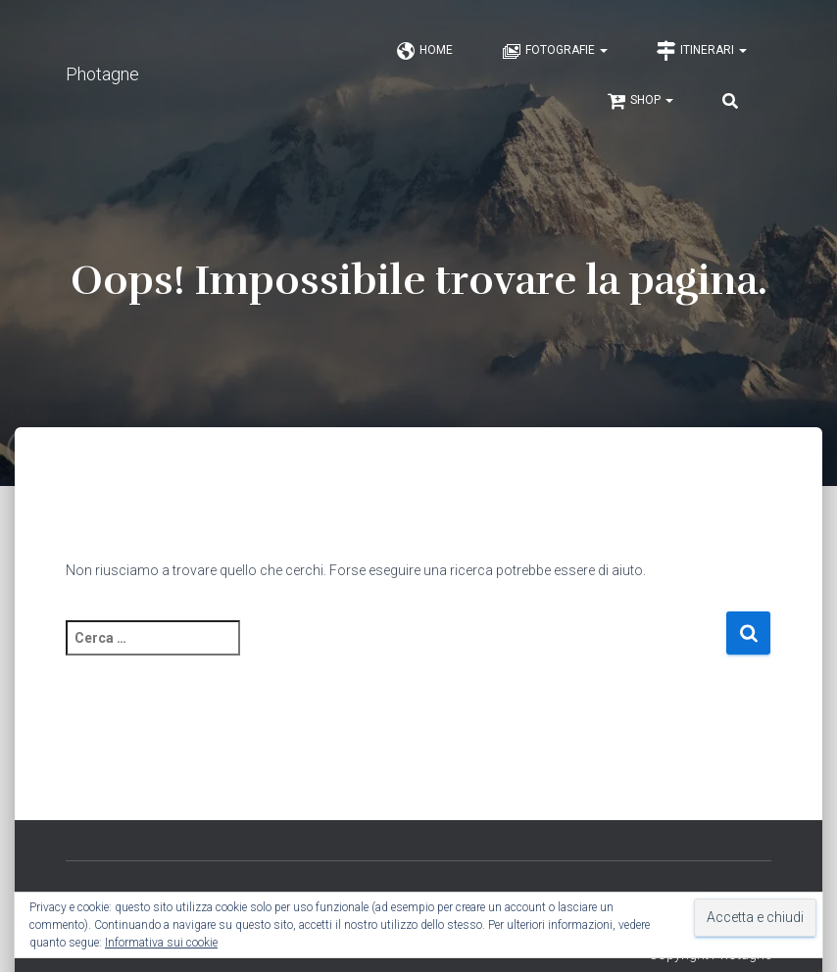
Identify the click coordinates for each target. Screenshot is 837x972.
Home (424, 51)
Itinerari (702, 51)
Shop (640, 101)
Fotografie (555, 51)
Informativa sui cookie (161, 942)
